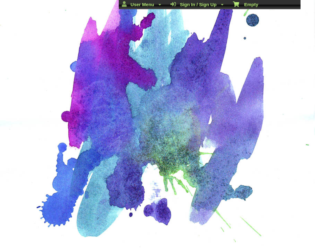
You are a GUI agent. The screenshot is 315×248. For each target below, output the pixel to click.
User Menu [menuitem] (141, 4)
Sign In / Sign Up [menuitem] (197, 4)
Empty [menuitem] (245, 4)
